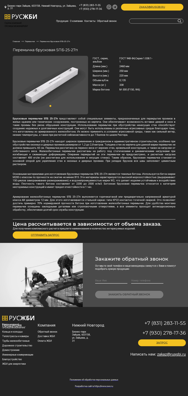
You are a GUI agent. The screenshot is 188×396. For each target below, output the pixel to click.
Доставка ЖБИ (46, 336)
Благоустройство (12, 359)
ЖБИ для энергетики (14, 363)
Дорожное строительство (17, 345)
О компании (76, 21)
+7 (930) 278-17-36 (90, 9)
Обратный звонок (107, 21)
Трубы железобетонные (16, 340)
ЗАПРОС (162, 342)
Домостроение (11, 350)
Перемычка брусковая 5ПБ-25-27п (55, 41)
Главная (16, 41)
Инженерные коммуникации (17, 354)
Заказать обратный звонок (129, 294)
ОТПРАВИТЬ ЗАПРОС (45, 235)
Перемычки (30, 41)
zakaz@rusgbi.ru (152, 7)
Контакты (89, 21)
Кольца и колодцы (12, 331)
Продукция (62, 21)
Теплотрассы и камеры (15, 336)
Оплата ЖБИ (45, 340)
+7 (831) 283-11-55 (90, 5)
